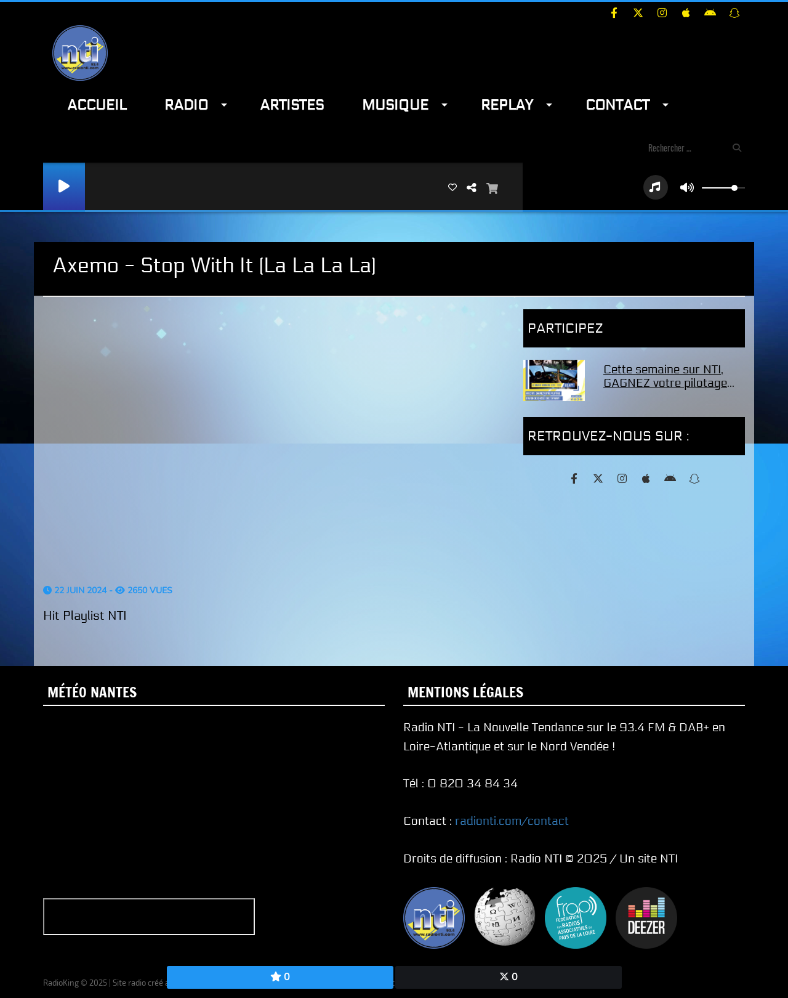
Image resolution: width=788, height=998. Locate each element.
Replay (507, 105)
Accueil (96, 105)
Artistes (292, 105)
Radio (186, 105)
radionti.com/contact (512, 821)
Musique (395, 105)
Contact (617, 105)
